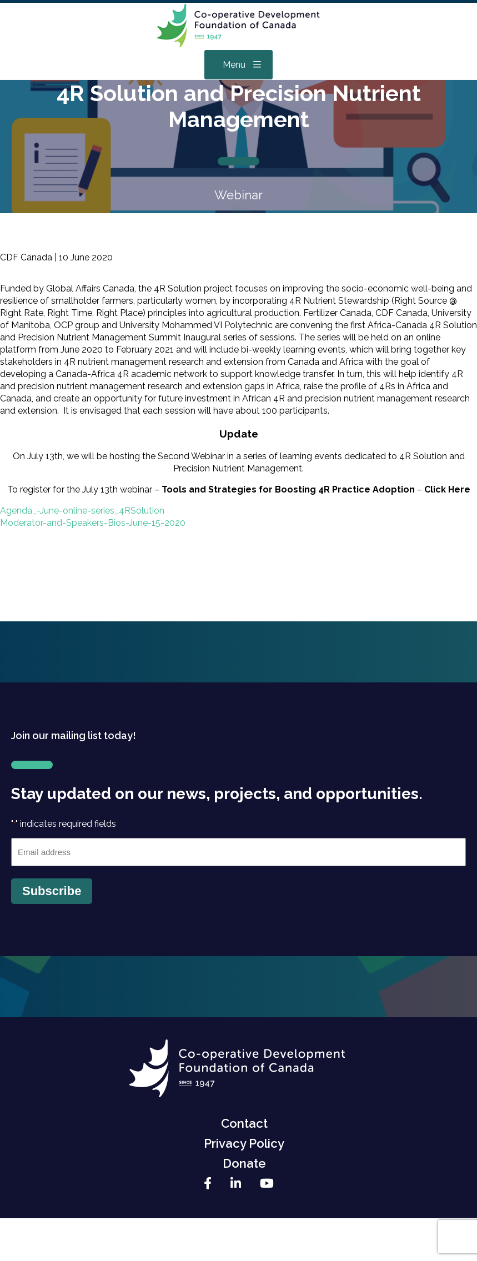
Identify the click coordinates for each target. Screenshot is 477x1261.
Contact (244, 1123)
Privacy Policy (244, 1143)
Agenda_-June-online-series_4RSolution (82, 510)
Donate (244, 1163)
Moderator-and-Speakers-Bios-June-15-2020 (92, 523)
